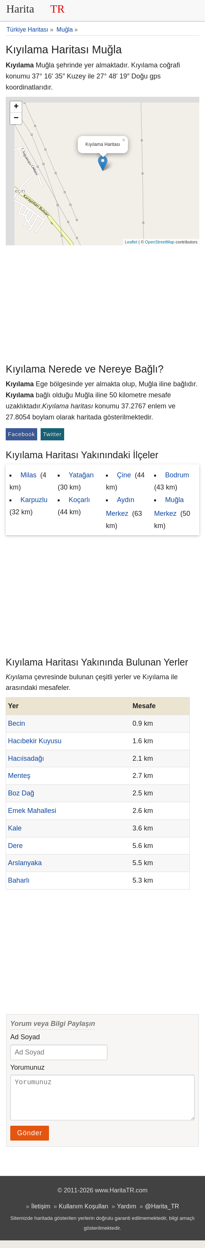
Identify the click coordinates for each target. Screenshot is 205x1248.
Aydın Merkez (120, 506)
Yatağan (81, 475)
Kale (15, 828)
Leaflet (131, 242)
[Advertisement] (102, 302)
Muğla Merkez (169, 506)
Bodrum (177, 475)
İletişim (40, 1213)
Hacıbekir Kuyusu (35, 741)
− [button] (16, 118)
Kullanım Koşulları (83, 1213)
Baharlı (19, 880)
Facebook (21, 434)
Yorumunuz (27, 1067)
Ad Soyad (25, 1037)
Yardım (126, 1213)
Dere (15, 846)
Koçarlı (79, 500)
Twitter (52, 434)
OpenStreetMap (160, 242)
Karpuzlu (33, 500)
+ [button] (16, 107)
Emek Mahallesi (32, 810)
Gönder (29, 1140)
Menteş (19, 775)
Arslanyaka (25, 863)
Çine (124, 475)
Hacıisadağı (26, 758)
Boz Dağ (21, 793)
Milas (28, 475)
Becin (16, 723)
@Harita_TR (162, 1213)
